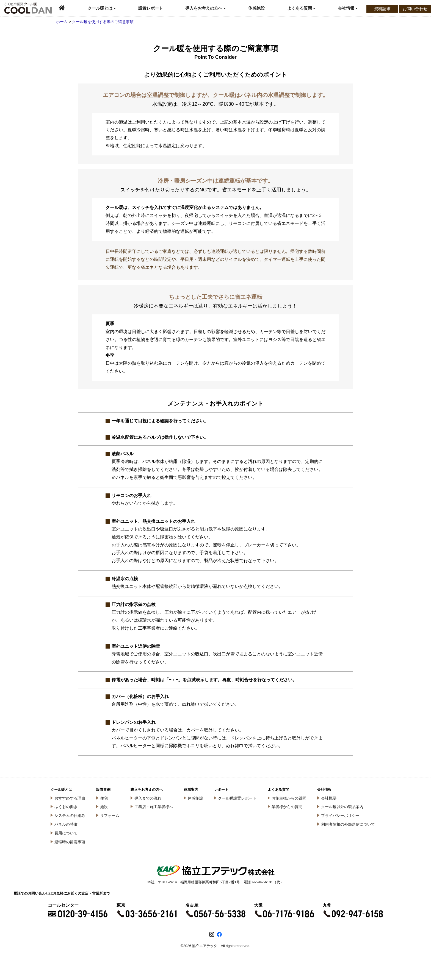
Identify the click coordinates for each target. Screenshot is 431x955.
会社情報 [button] (348, 8)
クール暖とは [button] (102, 8)
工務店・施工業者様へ (153, 807)
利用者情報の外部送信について (348, 824)
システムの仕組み (69, 815)
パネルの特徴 (66, 824)
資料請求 (382, 8)
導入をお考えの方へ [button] (205, 8)
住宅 (104, 798)
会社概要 (328, 798)
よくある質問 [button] (301, 8)
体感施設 (256, 8)
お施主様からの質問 (289, 798)
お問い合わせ (415, 8)
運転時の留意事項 (69, 842)
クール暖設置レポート (237, 798)
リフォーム (109, 815)
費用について (66, 833)
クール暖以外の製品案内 (342, 807)
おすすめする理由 (69, 798)
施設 (104, 807)
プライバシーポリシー (340, 815)
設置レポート (150, 8)
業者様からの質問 (287, 807)
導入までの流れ (147, 798)
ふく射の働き (66, 807)
